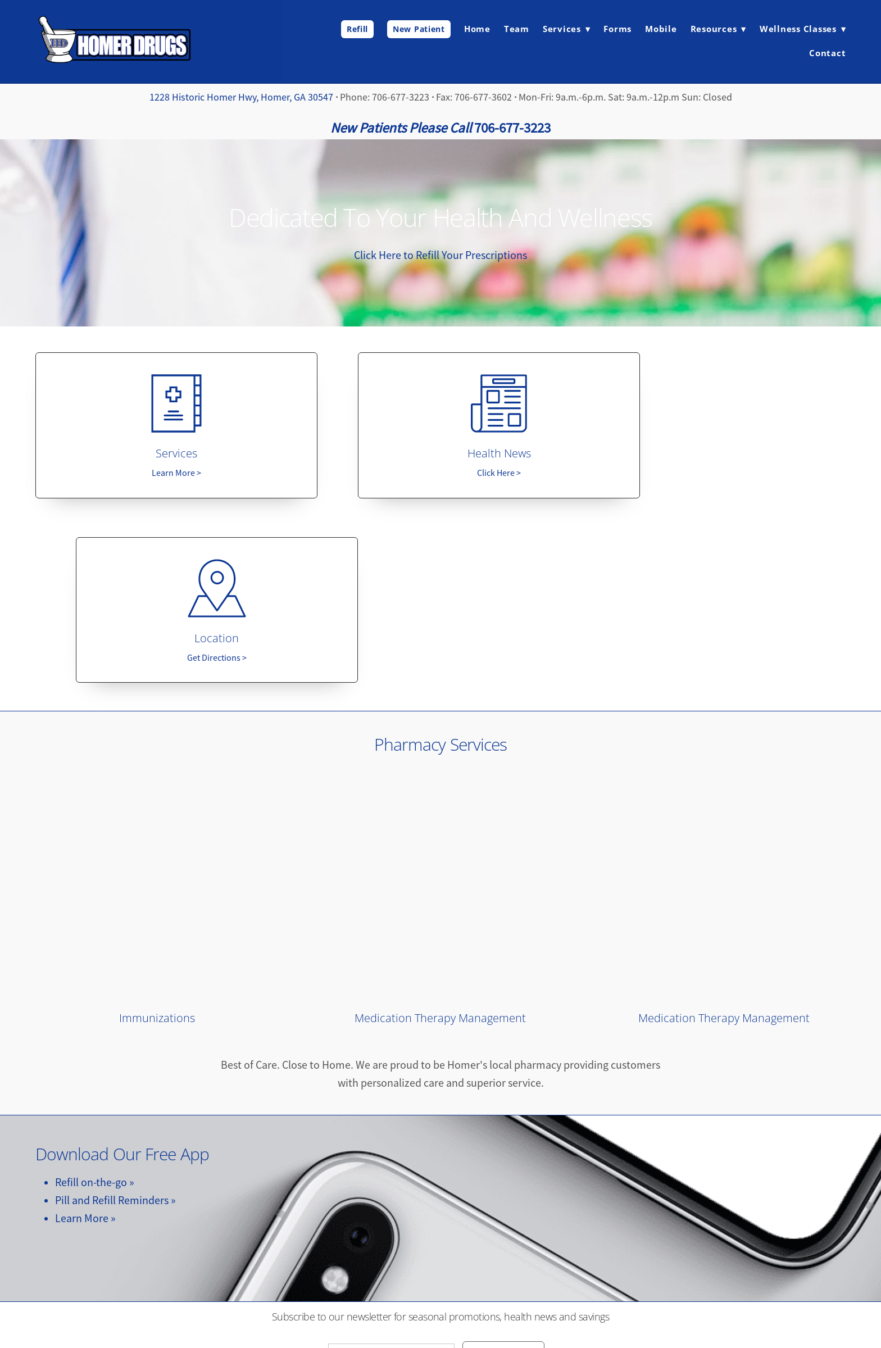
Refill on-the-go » (94, 1000)
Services (157, 455)
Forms (617, 28)
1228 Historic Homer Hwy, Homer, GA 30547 (241, 97)
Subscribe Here (503, 1171)
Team (516, 28)
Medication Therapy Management (440, 835)
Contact (827, 53)
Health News (440, 455)
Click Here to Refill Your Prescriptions (440, 255)
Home (477, 28)
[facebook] (440, 1231)
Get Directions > (724, 475)
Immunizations (157, 835)
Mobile (661, 28)
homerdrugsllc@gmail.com (440, 1290)
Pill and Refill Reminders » (115, 1018)
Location (724, 455)
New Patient (419, 29)
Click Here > (440, 475)
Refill (357, 29)
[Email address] (391, 1172)
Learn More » (85, 1036)
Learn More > (156, 475)
